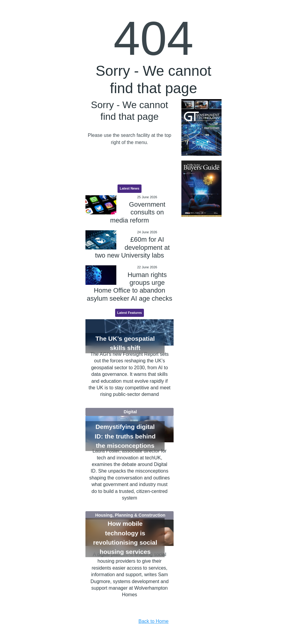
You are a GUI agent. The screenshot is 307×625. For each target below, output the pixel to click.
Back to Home (153, 621)
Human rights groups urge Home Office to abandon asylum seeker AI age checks (129, 286)
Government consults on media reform (137, 212)
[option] (201, 127)
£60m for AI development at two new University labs (132, 247)
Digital (130, 411)
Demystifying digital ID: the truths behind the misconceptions (125, 436)
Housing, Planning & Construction (130, 515)
